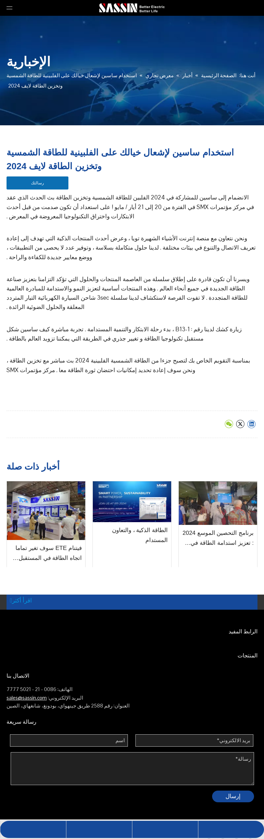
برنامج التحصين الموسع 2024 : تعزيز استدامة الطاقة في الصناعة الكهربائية (218, 539)
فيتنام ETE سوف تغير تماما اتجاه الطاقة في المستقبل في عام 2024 (48, 554)
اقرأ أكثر (21, 600)
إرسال (233, 796)
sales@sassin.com (27, 697)
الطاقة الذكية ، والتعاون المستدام (140, 535)
